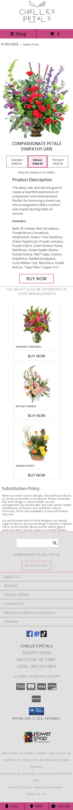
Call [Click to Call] (12, 806)
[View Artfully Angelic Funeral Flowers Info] (36, 384)
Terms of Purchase (48, 787)
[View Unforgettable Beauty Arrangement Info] (36, 324)
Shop (18, 33)
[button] (36, 711)
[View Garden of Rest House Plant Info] (36, 443)
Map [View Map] (36, 806)
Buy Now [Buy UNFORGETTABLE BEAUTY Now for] (36, 356)
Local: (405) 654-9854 (36, 666)
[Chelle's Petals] (36, 23)
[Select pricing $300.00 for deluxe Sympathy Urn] (37, 161)
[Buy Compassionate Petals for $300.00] (36, 278)
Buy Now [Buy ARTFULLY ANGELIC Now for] (36, 415)
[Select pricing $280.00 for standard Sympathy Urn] (16, 161)
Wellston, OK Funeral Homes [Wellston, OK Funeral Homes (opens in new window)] (24, 753)
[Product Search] (37, 543)
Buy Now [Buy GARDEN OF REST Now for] (36, 475)
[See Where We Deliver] (36, 565)
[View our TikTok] (43, 635)
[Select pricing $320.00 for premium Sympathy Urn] (58, 161)
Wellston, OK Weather (18, 773)
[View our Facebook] (29, 635)
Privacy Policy (19, 787)
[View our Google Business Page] (36, 635)
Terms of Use (36, 794)
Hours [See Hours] (60, 806)
